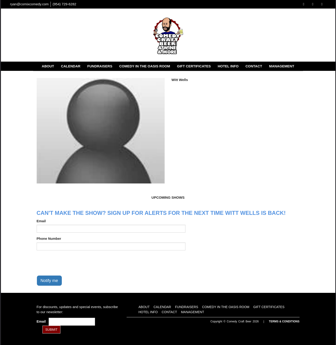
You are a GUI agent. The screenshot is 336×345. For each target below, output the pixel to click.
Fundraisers (99, 66)
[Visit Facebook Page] (303, 4)
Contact (253, 66)
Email (41, 221)
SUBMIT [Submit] (51, 329)
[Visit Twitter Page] (312, 4)
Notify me (49, 280)
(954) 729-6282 (64, 4)
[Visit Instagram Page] (321, 4)
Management (281, 66)
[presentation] (72, 263)
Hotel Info (228, 66)
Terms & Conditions (284, 321)
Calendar (70, 66)
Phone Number (49, 238)
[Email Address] (72, 322)
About (48, 66)
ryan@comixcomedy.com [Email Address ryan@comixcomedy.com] (29, 4)
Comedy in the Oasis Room (144, 66)
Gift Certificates (194, 66)
